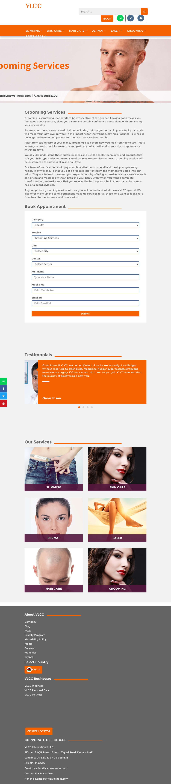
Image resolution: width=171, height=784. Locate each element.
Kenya (33, 669)
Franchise (31, 652)
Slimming (34, 30)
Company (30, 621)
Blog (27, 626)
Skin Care (55, 30)
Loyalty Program (35, 635)
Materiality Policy (35, 639)
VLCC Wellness (34, 685)
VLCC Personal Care (37, 690)
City (34, 245)
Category (37, 219)
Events (29, 657)
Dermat (99, 30)
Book (107, 18)
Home (89, 101)
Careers (29, 648)
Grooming (136, 30)
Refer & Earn (36, 36)
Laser (116, 30)
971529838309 (45, 95)
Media (28, 643)
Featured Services (107, 101)
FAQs (28, 630)
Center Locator (39, 731)
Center (36, 258)
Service (36, 232)
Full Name (38, 271)
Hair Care (78, 30)
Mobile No (38, 284)
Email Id (37, 297)
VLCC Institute (34, 694)
